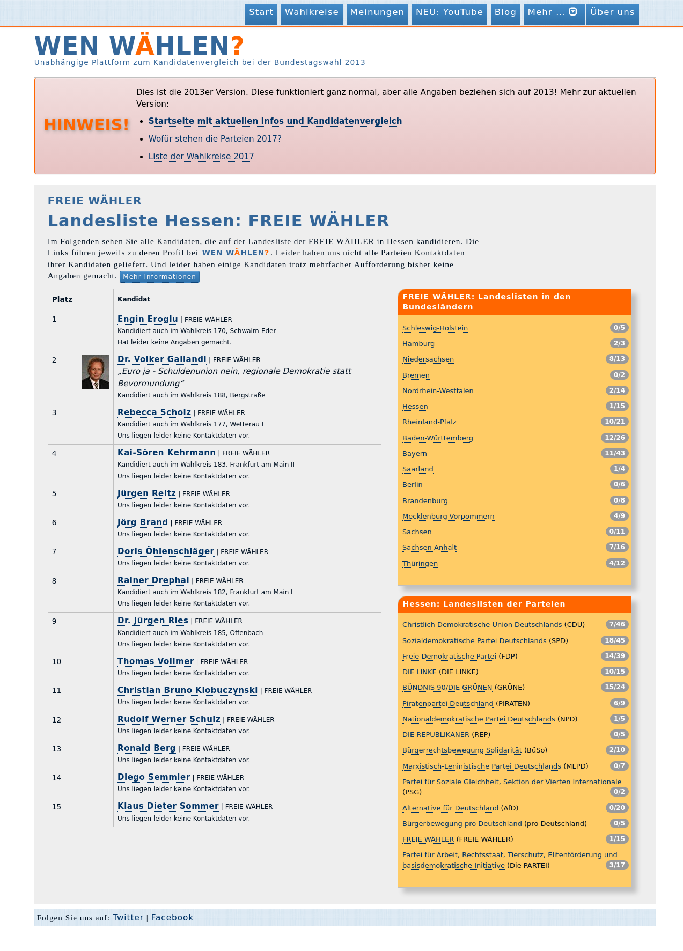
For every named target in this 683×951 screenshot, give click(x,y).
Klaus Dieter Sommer (168, 806)
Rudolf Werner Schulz (169, 719)
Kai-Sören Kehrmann (166, 453)
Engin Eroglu (147, 319)
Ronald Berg (146, 748)
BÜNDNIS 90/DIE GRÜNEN (447, 687)
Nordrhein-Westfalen (438, 391)
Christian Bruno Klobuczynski (187, 690)
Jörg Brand (142, 522)
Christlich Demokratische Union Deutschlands (482, 625)
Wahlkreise (312, 11)
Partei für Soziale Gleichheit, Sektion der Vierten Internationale (511, 782)
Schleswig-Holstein (435, 328)
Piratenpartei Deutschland (448, 703)
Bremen (416, 375)
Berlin (412, 485)
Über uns (612, 11)
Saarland (418, 469)
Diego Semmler (153, 777)
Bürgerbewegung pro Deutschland (462, 824)
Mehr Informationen (159, 277)
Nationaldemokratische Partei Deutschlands (478, 719)
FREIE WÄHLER (428, 839)
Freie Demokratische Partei (449, 656)
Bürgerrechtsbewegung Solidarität (462, 750)
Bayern (414, 453)
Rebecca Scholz (154, 412)
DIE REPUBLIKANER (435, 735)
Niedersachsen (428, 359)
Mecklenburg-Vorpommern (448, 516)
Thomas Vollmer (155, 661)
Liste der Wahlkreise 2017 (201, 156)
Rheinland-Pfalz (429, 422)
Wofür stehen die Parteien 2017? (215, 139)
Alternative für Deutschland (450, 808)
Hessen (415, 406)
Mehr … (555, 11)
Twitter (128, 918)
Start (261, 11)
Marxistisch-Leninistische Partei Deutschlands (481, 766)
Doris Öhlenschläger (165, 551)
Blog (506, 11)
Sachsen (417, 532)
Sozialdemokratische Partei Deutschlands (474, 641)
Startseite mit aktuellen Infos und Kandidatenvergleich (275, 121)
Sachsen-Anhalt (429, 547)
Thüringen (420, 563)
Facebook (172, 918)
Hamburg (418, 344)
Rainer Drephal (153, 580)
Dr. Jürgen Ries (152, 620)
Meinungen (377, 11)
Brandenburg (425, 501)
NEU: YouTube (449, 11)
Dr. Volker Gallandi (162, 359)
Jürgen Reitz (146, 493)
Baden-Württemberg (437, 438)
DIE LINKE (419, 672)
